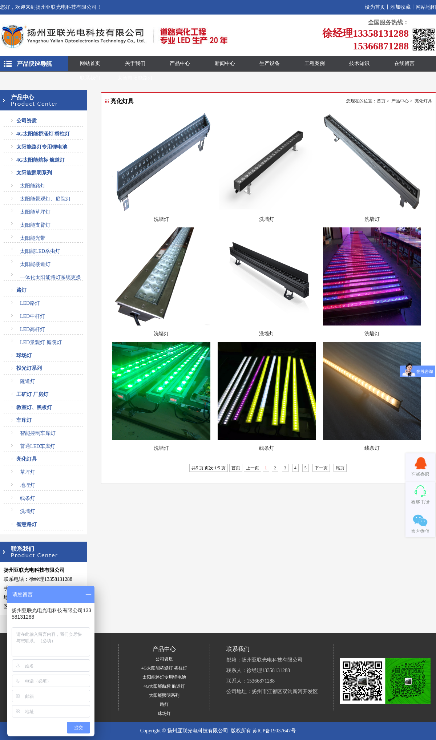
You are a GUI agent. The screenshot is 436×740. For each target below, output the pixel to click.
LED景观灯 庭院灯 (41, 342)
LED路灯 (30, 303)
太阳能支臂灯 (35, 225)
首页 (381, 101)
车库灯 (24, 420)
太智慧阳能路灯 (135, 78)
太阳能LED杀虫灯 (40, 251)
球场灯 (24, 355)
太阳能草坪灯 (35, 212)
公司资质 (26, 121)
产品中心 (180, 63)
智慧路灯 (26, 524)
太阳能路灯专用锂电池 (41, 147)
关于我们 (135, 63)
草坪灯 (27, 472)
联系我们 (90, 78)
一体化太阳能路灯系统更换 (50, 277)
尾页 (340, 467)
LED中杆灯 (32, 316)
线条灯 (27, 498)
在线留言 (404, 63)
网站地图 (426, 7)
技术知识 (359, 63)
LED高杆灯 (32, 329)
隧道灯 (27, 381)
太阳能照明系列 (34, 172)
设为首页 (375, 7)
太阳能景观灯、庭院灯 (45, 199)
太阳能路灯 (32, 186)
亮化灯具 (26, 459)
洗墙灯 (27, 511)
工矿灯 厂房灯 (32, 394)
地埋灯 (27, 485)
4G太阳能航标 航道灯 (40, 160)
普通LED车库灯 (37, 446)
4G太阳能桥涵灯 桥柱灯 (43, 134)
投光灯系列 (29, 368)
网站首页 (90, 63)
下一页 (321, 467)
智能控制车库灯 (38, 433)
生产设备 (269, 63)
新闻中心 (225, 63)
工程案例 (314, 63)
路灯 (21, 290)
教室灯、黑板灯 (34, 407)
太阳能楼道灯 (35, 264)
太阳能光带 (32, 238)
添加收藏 (400, 7)
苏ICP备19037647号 (274, 730)
